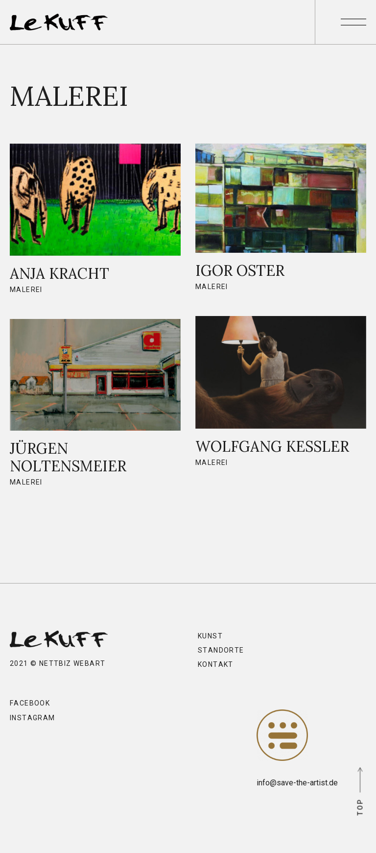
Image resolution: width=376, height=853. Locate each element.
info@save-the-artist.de (296, 782)
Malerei (26, 289)
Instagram (32, 718)
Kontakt (216, 664)
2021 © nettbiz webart (57, 663)
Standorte (221, 650)
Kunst (210, 636)
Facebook (30, 703)
